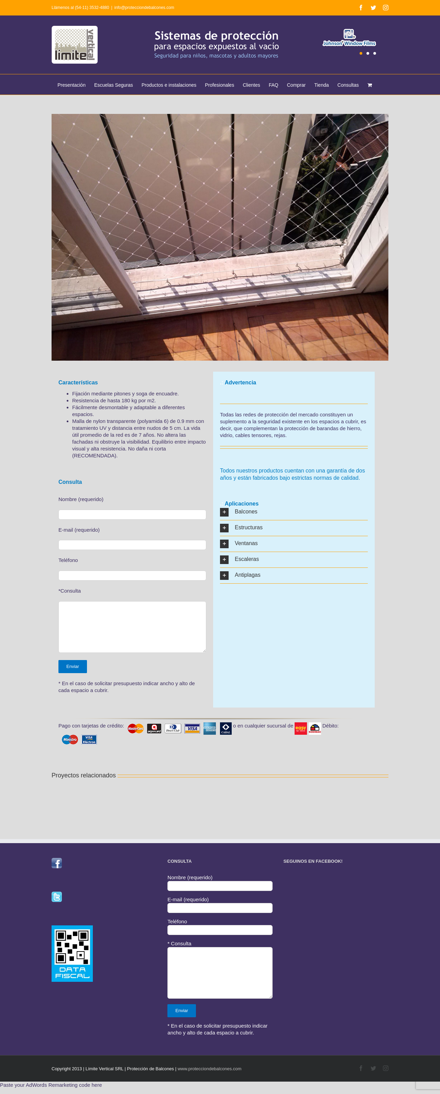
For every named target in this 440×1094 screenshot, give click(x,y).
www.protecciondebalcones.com (210, 1068)
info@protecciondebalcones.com (144, 7)
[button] (294, 512)
